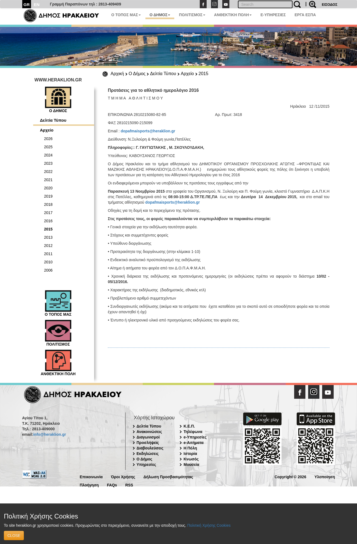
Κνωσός (191, 459)
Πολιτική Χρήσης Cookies (208, 525)
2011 (48, 254)
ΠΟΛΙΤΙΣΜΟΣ (192, 15)
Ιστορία (190, 453)
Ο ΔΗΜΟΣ (160, 15)
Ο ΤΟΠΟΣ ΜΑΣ (126, 15)
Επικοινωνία (91, 476)
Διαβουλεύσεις (150, 448)
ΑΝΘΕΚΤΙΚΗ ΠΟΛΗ (233, 15)
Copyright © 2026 (290, 476)
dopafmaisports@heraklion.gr (148, 131)
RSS (129, 484)
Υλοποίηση (324, 476)
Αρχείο (187, 73)
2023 (48, 163)
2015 (204, 73)
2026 (48, 138)
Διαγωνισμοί (148, 437)
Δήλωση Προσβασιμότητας (168, 476)
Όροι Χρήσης (123, 476)
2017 (48, 212)
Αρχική (117, 73)
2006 (48, 270)
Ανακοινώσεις (149, 431)
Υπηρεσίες (146, 464)
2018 (48, 204)
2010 (48, 262)
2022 (48, 171)
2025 (48, 147)
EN (37, 4)
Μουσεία (191, 464)
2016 (48, 221)
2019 (48, 196)
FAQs (112, 484)
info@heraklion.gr (49, 434)
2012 (48, 245)
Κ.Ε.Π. (189, 426)
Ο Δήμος (137, 73)
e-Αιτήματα (194, 442)
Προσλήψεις (148, 442)
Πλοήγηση (89, 484)
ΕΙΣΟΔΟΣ (330, 4)
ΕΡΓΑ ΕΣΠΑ (305, 15)
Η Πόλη (190, 448)
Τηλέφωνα (193, 431)
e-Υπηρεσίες (195, 437)
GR (27, 4)
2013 (48, 237)
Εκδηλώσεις (148, 453)
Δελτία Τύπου (163, 73)
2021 (48, 180)
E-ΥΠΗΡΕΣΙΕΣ (273, 15)
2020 (48, 188)
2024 (48, 155)
